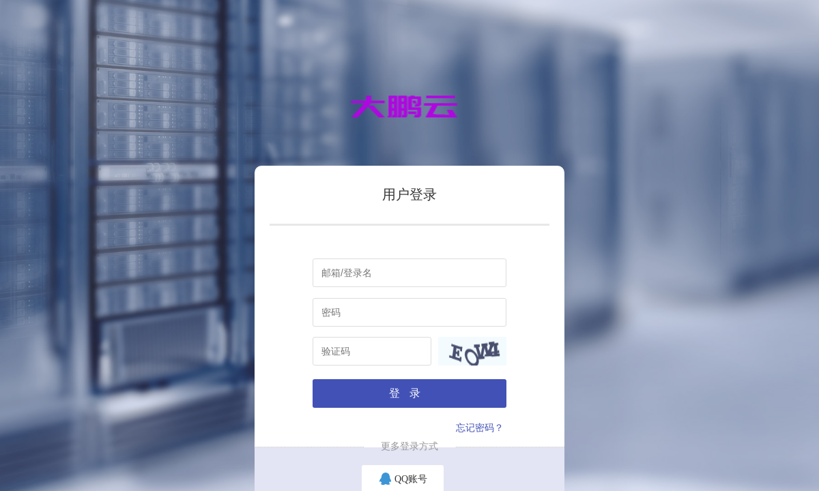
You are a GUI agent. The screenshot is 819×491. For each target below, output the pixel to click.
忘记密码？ (480, 428)
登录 (409, 393)
